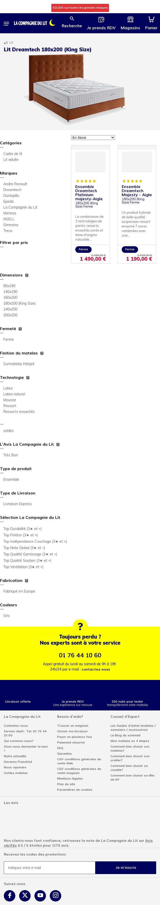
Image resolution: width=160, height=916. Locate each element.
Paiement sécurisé (71, 742)
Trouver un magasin (72, 726)
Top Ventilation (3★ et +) (23, 567)
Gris (6, 616)
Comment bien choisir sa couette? (129, 768)
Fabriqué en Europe (19, 592)
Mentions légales (70, 779)
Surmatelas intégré (18, 364)
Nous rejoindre (15, 767)
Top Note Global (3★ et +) (24, 548)
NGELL (9, 219)
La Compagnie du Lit (20, 208)
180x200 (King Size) (19, 304)
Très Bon (10, 455)
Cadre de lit (12, 154)
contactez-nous (96, 669)
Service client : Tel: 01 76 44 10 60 (25, 733)
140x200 (10, 310)
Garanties (64, 754)
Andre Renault (15, 184)
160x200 (10, 298)
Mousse (9, 400)
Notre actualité (15, 756)
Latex (8, 389)
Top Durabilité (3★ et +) (22, 529)
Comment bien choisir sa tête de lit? (132, 777)
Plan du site (66, 784)
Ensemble (11, 480)
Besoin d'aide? (70, 716)
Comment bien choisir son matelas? (130, 748)
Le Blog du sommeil (125, 735)
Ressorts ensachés (19, 412)
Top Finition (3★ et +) (20, 535)
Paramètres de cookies (74, 790)
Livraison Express (17, 504)
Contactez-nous (16, 726)
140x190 (10, 292)
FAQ (60, 748)
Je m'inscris (126, 867)
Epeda (8, 202)
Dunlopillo (11, 196)
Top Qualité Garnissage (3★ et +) (30, 554)
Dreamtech (12, 190)
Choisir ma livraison (72, 731)
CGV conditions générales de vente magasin (79, 771)
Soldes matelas (16, 773)
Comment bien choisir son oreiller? (130, 758)
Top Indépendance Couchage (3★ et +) (35, 542)
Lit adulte (11, 160)
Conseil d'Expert (125, 716)
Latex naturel (14, 394)
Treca (7, 231)
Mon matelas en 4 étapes (129, 741)
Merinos (9, 213)
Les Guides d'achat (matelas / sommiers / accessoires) (133, 728)
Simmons (10, 225)
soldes (8, 431)
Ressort (9, 406)
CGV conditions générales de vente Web (79, 761)
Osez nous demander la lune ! (26, 748)
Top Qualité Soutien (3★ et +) (27, 561)
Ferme (8, 340)
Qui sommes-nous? (18, 741)
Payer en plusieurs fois (74, 737)
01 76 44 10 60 (80, 655)
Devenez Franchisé (18, 762)
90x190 (9, 286)
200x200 (10, 315)
